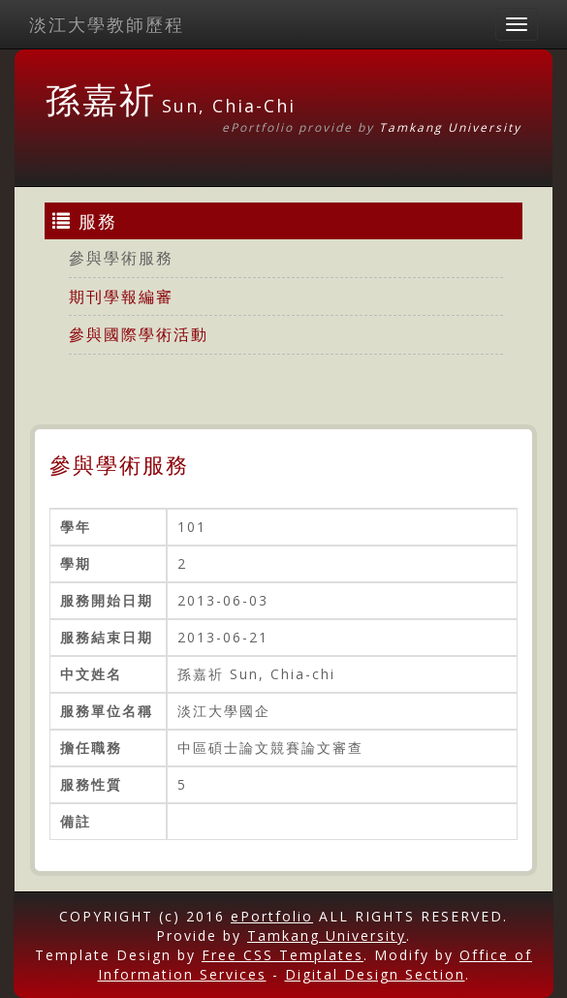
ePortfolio (272, 916)
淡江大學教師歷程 (106, 24)
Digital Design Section (375, 974)
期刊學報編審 (121, 296)
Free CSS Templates (282, 955)
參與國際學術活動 (138, 334)
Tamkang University (450, 127)
